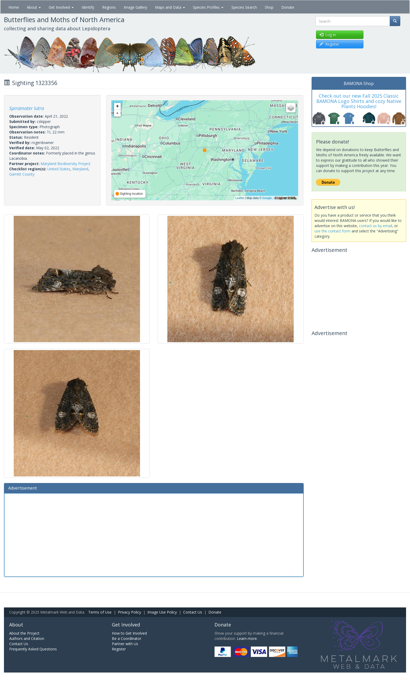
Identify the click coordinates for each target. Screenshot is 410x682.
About (34, 7)
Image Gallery (135, 7)
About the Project (24, 633)
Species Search (244, 7)
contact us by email (375, 225)
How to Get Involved (129, 633)
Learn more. (247, 638)
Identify (88, 7)
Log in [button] (327, 34)
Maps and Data (170, 7)
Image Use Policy (162, 612)
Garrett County (21, 174)
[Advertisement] (153, 534)
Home (13, 7)
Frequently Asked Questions (33, 648)
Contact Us (192, 612)
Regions (109, 7)
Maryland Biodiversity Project (66, 163)
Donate (287, 7)
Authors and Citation (26, 638)
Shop (269, 7)
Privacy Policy (129, 612)
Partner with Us (125, 643)
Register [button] (329, 44)
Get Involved (61, 7)
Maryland (80, 168)
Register (119, 648)
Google (267, 198)
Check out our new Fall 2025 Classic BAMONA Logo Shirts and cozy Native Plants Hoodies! (358, 101)
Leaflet (240, 198)
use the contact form (332, 230)
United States (58, 168)
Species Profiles (208, 7)
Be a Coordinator (126, 638)
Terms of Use (100, 612)
